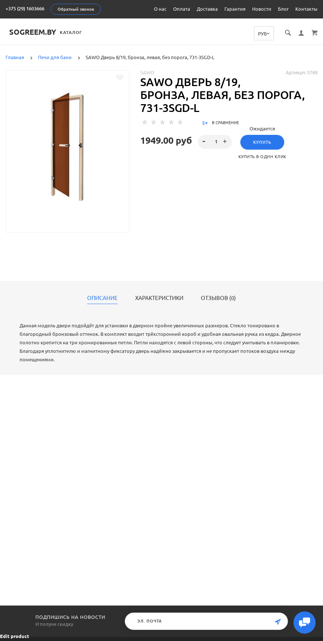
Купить (262, 142)
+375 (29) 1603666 (25, 8)
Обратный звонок (76, 9)
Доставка (207, 8)
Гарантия (234, 8)
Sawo (147, 72)
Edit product (14, 636)
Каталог (74, 32)
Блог (283, 8)
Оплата (181, 8)
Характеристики (159, 298)
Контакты (306, 8)
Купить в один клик (262, 156)
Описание (102, 298)
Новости (261, 8)
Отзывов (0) (218, 298)
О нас (160, 8)
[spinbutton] (214, 141)
